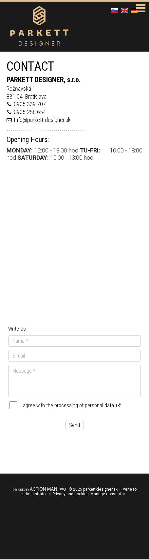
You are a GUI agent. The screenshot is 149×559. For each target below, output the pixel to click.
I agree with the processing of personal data (71, 405)
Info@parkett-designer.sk (42, 119)
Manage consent (105, 494)
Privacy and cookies (70, 494)
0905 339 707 (30, 104)
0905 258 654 (30, 111)
